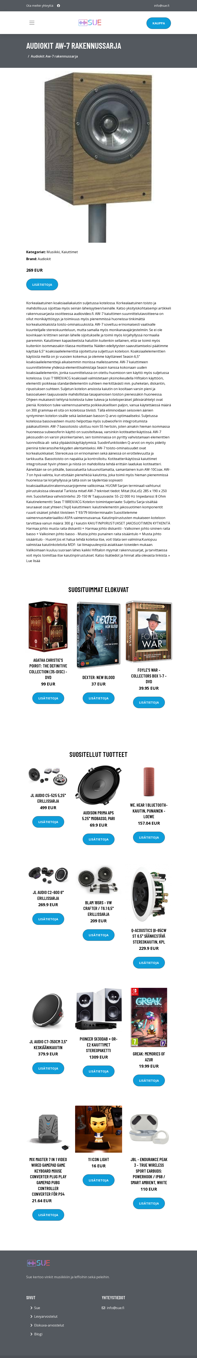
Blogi (38, 1334)
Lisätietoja (42, 284)
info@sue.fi (161, 6)
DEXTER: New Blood (98, 677)
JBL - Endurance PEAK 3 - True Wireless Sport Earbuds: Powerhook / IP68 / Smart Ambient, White (148, 1171)
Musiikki (53, 252)
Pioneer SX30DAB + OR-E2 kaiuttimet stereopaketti (98, 1044)
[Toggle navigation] (32, 23)
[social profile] (58, 6)
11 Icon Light (98, 1159)
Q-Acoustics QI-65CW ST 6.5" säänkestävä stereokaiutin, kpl (148, 936)
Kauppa (159, 23)
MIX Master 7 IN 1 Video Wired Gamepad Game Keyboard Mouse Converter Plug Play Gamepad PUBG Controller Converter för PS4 (48, 1177)
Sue (37, 1308)
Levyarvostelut (45, 1316)
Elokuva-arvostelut (49, 1325)
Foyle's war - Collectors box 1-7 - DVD (149, 675)
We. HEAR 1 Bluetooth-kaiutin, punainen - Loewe (149, 810)
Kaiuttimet (69, 252)
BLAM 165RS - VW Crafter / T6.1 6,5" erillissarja (98, 908)
